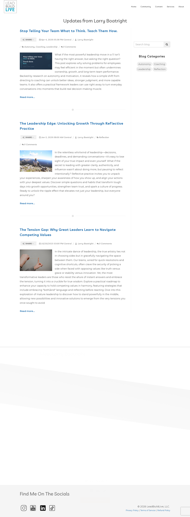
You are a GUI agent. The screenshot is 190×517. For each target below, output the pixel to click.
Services (170, 7)
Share (28, 40)
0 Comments (68, 46)
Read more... (27, 97)
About (181, 7)
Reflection (104, 137)
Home (133, 7)
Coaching (40, 46)
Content (159, 7)
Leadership (52, 46)
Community (146, 7)
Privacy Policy (132, 510)
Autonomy (29, 46)
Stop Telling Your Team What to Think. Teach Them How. (69, 31)
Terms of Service (148, 510)
